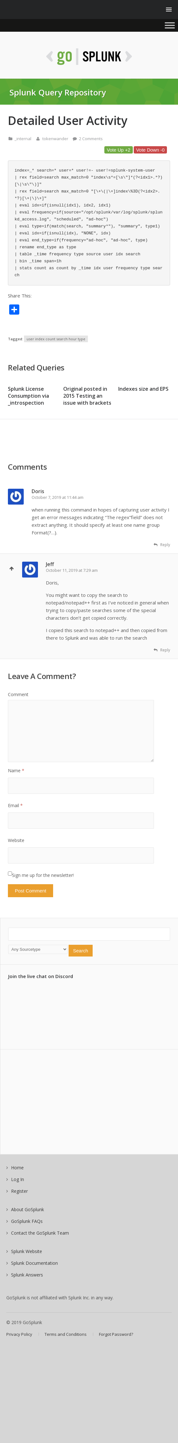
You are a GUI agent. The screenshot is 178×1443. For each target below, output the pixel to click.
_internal (23, 138)
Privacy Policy (19, 1334)
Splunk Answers (27, 1275)
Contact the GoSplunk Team (40, 1233)
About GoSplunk (27, 1209)
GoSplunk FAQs (27, 1221)
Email (15, 805)
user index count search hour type (56, 338)
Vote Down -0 (150, 150)
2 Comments (91, 138)
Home (17, 1168)
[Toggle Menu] (170, 25)
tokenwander (55, 138)
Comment (18, 694)
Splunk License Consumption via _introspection (28, 395)
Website (16, 840)
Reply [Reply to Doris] (161, 544)
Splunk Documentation (34, 1263)
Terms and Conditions (66, 1334)
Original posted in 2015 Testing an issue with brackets (87, 395)
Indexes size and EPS (143, 388)
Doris (38, 491)
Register (19, 1191)
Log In (17, 1179)
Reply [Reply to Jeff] (161, 650)
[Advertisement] (58, 444)
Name (16, 770)
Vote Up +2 (119, 150)
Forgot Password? (116, 1334)
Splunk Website (26, 1251)
